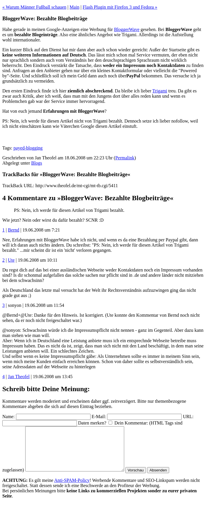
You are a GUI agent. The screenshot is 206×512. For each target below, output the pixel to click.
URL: (188, 416)
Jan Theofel (19, 376)
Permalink (124, 157)
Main (74, 7)
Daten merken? (92, 422)
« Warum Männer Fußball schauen (34, 7)
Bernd (13, 229)
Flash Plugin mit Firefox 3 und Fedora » (120, 7)
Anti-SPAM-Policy (72, 489)
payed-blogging (27, 147)
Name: (8, 416)
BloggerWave (127, 29)
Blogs (36, 163)
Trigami (159, 90)
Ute (11, 260)
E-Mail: (99, 416)
